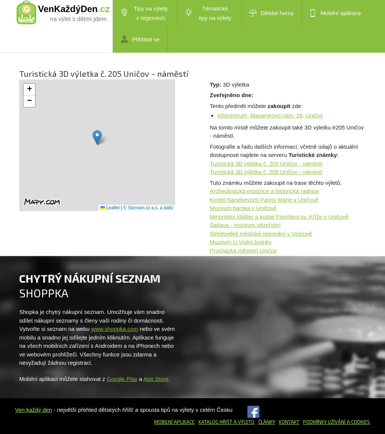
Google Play (122, 379)
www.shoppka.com (114, 329)
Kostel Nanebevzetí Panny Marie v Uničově (264, 199)
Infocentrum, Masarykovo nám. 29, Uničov (270, 115)
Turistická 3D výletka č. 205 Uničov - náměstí (266, 163)
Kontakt (289, 422)
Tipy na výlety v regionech (144, 13)
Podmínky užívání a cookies (336, 422)
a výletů (243, 422)
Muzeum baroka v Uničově (243, 208)
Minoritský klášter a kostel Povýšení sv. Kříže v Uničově (279, 216)
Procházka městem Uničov (243, 250)
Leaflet (110, 207)
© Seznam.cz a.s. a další (148, 207)
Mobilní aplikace (335, 13)
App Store (155, 379)
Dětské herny (271, 13)
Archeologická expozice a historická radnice (264, 191)
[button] (97, 137)
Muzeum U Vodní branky (240, 242)
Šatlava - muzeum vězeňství (245, 225)
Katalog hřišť (215, 422)
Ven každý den (33, 410)
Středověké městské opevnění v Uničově (261, 233)
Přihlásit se (140, 39)
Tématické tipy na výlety (208, 13)
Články (266, 422)
